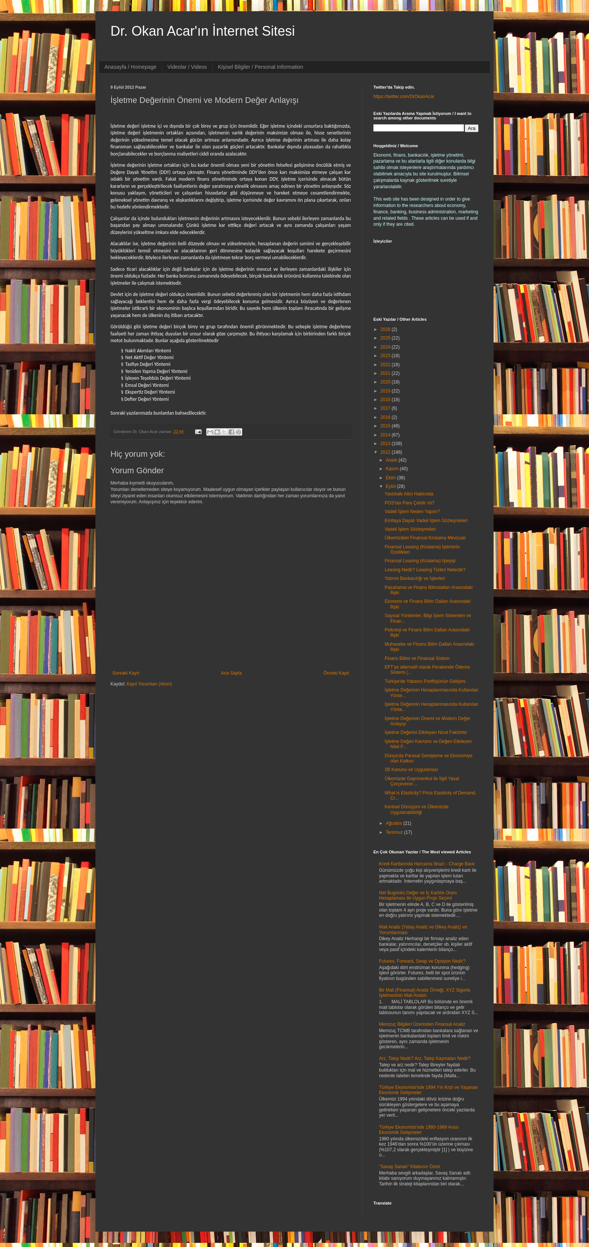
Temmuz (395, 832)
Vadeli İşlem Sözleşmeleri (410, 529)
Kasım (393, 468)
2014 (386, 435)
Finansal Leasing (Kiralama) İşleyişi (420, 560)
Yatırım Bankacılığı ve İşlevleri (415, 578)
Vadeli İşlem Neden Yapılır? (412, 511)
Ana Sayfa (231, 673)
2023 (386, 355)
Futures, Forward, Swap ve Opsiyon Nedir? (422, 961)
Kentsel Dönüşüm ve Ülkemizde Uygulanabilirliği (417, 809)
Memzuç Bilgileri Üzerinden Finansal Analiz (422, 1024)
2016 (386, 417)
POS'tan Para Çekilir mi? (409, 503)
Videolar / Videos (187, 67)
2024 (386, 347)
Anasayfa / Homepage (130, 67)
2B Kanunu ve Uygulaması (411, 769)
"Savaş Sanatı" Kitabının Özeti (409, 1166)
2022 (386, 364)
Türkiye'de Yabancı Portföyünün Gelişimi (425, 681)
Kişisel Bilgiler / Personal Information (260, 67)
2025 (386, 338)
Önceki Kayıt (336, 673)
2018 (386, 399)
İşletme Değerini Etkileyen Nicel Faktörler (426, 732)
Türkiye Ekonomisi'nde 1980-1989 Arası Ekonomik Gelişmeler (419, 1130)
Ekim (391, 477)
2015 (386, 426)
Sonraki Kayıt (125, 673)
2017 (386, 408)
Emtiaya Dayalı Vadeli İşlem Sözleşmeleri (426, 520)
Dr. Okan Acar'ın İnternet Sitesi (202, 31)
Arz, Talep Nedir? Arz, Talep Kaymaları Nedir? (425, 1058)
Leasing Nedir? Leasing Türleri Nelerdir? (425, 569)
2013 (386, 443)
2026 (386, 329)
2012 (386, 452)
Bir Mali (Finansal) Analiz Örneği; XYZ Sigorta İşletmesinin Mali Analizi (424, 992)
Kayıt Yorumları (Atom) (149, 684)
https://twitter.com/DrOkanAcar (404, 96)
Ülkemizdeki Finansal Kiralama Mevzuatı (425, 537)
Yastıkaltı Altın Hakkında (409, 494)
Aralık (392, 460)
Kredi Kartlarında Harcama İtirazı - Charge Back (427, 864)
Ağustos (394, 823)
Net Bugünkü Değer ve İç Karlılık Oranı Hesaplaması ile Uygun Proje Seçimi (418, 895)
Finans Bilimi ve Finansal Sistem (417, 658)
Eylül (391, 486)
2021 (386, 373)
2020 (386, 382)
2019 (386, 391)
